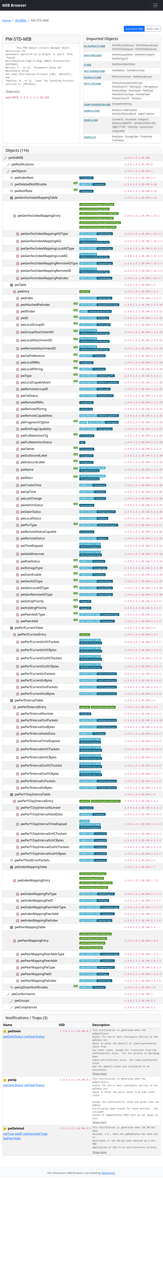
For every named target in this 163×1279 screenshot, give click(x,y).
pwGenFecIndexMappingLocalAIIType (47, 248)
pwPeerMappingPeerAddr (39, 961)
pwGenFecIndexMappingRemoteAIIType (49, 263)
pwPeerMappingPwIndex (38, 981)
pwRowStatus (30, 561)
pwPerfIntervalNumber (37, 713)
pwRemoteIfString (33, 409)
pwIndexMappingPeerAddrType (43, 907)
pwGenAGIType (31, 581)
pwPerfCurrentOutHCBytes (40, 666)
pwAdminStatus (32, 505)
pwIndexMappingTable (31, 867)
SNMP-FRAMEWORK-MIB (97, 104)
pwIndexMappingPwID (37, 900)
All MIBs (21, 20)
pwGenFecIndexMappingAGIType (44, 234)
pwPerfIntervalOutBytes (38, 727)
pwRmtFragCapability (36, 429)
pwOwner (27, 449)
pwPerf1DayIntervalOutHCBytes (43, 853)
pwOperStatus (31, 512)
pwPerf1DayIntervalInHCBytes (42, 840)
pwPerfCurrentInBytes (36, 680)
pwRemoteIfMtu (32, 402)
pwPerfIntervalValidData (38, 733)
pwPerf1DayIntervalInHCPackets (44, 834)
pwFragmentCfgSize (35, 422)
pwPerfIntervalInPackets (38, 781)
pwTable (20, 285)
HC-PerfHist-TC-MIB (94, 46)
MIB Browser (14, 5)
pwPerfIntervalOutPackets (39, 720)
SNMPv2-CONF (92, 110)
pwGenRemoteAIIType (36, 594)
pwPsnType (29, 525)
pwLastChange (31, 498)
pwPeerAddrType (33, 614)
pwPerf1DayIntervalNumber (41, 808)
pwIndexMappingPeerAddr (40, 914)
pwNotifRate (23, 191)
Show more (13, 91)
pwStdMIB (16, 158)
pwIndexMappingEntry (34, 880)
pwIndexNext (24, 177)
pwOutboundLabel (34, 455)
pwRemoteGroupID (34, 389)
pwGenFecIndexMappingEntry (39, 215)
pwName (27, 469)
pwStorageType (32, 568)
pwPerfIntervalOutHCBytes (40, 774)
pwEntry (23, 291)
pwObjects (19, 171)
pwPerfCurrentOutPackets (39, 687)
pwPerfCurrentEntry (32, 634)
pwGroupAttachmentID (37, 332)
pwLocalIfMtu (30, 362)
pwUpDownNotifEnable (31, 987)
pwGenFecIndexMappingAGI (41, 241)
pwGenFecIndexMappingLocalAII (44, 256)
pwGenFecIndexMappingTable (36, 197)
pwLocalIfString (32, 369)
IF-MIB (87, 64)
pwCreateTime (31, 485)
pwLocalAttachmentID (36, 340)
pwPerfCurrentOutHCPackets (41, 658)
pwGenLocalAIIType (35, 588)
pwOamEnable (31, 574)
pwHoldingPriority (33, 608)
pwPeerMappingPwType (38, 967)
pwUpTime (28, 492)
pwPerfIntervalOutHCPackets (41, 765)
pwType (26, 376)
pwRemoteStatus (33, 538)
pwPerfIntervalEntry (32, 707)
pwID (24, 318)
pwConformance (23, 994)
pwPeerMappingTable (30, 927)
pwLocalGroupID (32, 325)
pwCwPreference (32, 356)
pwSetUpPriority (32, 601)
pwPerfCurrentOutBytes (38, 694)
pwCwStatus (29, 396)
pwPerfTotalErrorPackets (32, 860)
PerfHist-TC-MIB (92, 77)
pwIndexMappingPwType (38, 894)
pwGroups (22, 1000)
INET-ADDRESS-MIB (94, 71)
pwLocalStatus (31, 518)
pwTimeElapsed (32, 546)
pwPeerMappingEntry (33, 940)
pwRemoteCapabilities (36, 415)
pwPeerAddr (29, 621)
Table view (152, 29)
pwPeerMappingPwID (36, 974)
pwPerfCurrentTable (29, 628)
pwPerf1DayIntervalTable (32, 794)
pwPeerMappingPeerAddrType (42, 954)
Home (6, 20)
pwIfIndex (28, 311)
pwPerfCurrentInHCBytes (38, 650)
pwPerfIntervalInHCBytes (38, 757)
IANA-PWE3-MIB (92, 55)
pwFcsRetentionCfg (34, 435)
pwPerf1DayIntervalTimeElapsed (44, 824)
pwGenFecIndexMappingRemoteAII (46, 271)
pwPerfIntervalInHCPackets (40, 749)
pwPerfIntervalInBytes (36, 788)
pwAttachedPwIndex (35, 305)
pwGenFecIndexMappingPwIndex (44, 278)
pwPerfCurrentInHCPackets (40, 642)
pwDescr (27, 478)
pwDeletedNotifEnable (31, 184)
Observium (108, 1173)
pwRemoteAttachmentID (38, 348)
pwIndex (27, 298)
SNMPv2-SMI (91, 120)
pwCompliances (26, 1007)
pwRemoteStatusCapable (38, 532)
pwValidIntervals (32, 554)
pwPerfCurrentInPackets (38, 674)
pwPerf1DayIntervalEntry (35, 801)
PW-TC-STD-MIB (92, 83)
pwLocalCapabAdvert (36, 382)
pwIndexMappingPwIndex (39, 920)
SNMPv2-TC (90, 137)
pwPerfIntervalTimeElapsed (40, 741)
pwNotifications (23, 164)
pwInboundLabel (33, 462)
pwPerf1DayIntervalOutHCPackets (45, 847)
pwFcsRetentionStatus (36, 442)
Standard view (134, 29)
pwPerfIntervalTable (29, 700)
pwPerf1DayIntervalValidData (41, 814)
